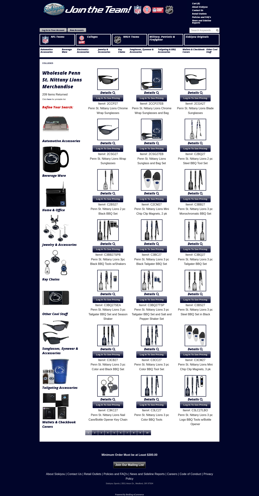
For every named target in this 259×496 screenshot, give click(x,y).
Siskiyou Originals (197, 36)
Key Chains (121, 50)
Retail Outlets (199, 14)
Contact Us (197, 10)
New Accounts (77, 30)
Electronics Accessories (83, 50)
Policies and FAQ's (201, 17)
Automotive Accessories (46, 50)
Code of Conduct (190, 474)
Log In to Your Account (53, 30)
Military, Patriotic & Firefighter (162, 38)
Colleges (87, 36)
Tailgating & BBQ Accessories (167, 50)
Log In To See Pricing (108, 98)
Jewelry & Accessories (104, 50)
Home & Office (53, 210)
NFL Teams (52, 36)
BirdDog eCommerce (135, 494)
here (49, 99)
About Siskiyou (200, 7)
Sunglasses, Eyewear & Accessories (142, 50)
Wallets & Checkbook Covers (194, 50)
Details (107, 92)
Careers (172, 474)
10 (147, 433)
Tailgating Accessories (60, 387)
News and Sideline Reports (201, 22)
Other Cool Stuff (211, 50)
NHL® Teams (126, 36)
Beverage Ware (67, 50)
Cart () (196, 4)
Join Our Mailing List (129, 464)
